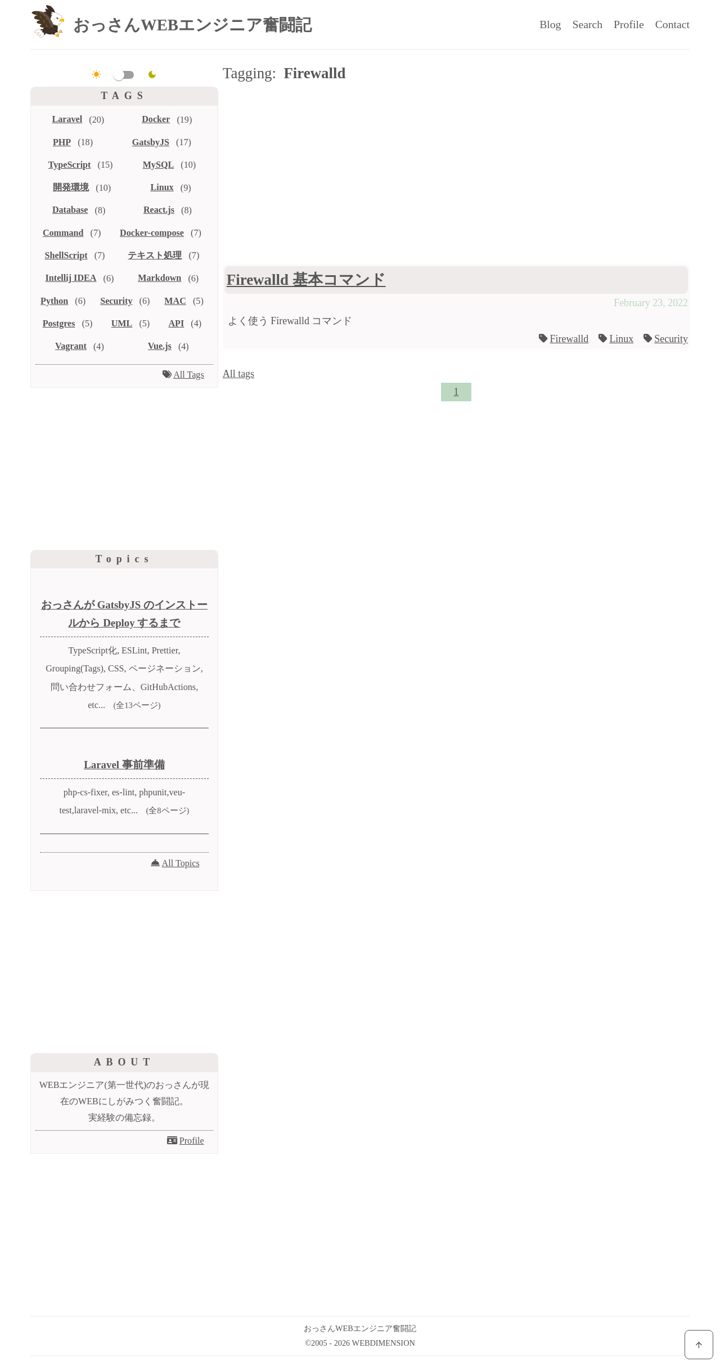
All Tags (188, 374)
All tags (238, 373)
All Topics (181, 863)
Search (587, 24)
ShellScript (65, 255)
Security (671, 338)
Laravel (67, 119)
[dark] (152, 74)
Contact (672, 24)
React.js (158, 209)
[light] (96, 74)
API (176, 323)
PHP (62, 142)
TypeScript (69, 164)
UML (122, 323)
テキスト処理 (155, 255)
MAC (175, 301)
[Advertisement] (456, 175)
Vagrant (71, 346)
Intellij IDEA (71, 278)
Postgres (59, 323)
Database (70, 209)
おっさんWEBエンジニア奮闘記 (192, 25)
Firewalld (569, 338)
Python (54, 301)
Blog (550, 24)
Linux (621, 338)
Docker (156, 119)
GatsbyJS (150, 142)
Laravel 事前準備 (124, 765)
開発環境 (71, 187)
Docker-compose (152, 233)
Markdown (159, 278)
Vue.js (160, 346)
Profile (629, 24)
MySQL (158, 164)
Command (63, 233)
